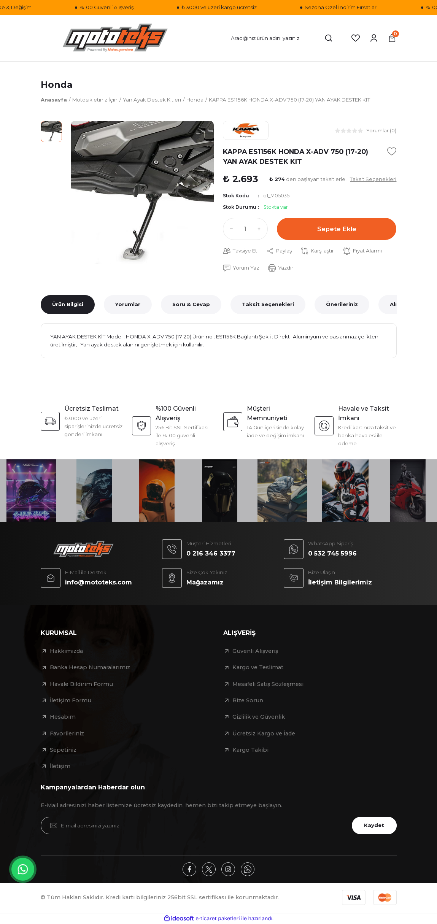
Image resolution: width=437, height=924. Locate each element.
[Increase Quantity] (261, 229)
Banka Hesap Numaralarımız (90, 667)
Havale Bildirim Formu (81, 684)
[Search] (282, 38)
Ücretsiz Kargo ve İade (263, 733)
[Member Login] (373, 38)
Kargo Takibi (250, 749)
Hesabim (63, 716)
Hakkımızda (66, 651)
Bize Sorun (247, 700)
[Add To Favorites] (391, 151)
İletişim (60, 766)
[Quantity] (245, 229)
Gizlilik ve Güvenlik (258, 716)
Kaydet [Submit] (374, 825)
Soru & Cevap (191, 304)
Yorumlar (127, 304)
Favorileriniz (67, 733)
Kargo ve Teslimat (257, 667)
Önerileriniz (342, 304)
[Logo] (115, 38)
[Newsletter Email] (219, 825)
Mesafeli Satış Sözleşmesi (268, 684)
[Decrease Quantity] (230, 229)
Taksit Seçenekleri (268, 304)
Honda (57, 84)
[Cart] (392, 38)
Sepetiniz (63, 749)
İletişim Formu (70, 700)
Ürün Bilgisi (67, 304)
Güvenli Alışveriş (255, 651)
